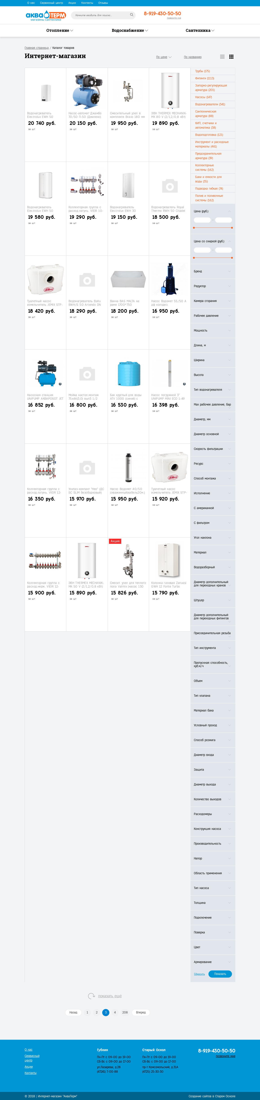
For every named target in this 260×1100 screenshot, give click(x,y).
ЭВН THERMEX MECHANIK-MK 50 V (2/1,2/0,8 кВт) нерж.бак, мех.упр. (86, 586)
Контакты (87, 2)
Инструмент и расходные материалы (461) (212, 144)
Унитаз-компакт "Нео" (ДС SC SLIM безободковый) (86, 490)
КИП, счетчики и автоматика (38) (206, 125)
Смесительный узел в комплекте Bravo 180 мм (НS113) (127, 117)
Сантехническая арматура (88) (205, 114)
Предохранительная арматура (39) (208, 156)
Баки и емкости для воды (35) (208, 179)
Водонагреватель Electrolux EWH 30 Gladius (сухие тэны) (124, 211)
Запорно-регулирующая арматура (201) (211, 88)
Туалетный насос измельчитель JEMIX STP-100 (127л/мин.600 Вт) (45, 304)
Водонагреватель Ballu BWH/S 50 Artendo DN (85, 302)
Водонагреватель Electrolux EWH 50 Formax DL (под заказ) (42, 117)
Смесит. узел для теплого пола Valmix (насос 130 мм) (128, 586)
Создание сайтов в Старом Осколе (212, 1096)
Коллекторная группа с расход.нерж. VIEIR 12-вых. (43, 586)
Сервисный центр (51, 2)
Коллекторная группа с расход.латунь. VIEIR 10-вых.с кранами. (86, 211)
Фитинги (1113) (204, 78)
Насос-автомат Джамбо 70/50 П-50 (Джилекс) (85, 115)
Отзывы (103, 2)
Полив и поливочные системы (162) (209, 198)
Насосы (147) (203, 97)
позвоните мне (174, 18)
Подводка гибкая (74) (209, 188)
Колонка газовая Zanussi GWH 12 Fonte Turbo (168, 584)
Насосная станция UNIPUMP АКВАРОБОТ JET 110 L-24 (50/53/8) (45, 398)
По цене (161, 57)
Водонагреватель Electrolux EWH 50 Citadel (40, 211)
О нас (31, 2)
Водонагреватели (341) (210, 104)
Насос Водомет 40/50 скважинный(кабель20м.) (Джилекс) (127, 492)
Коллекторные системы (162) (204, 167)
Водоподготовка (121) (209, 135)
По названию (193, 57)
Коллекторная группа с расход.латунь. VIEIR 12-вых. (44, 492)
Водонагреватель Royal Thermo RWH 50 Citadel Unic (168, 211)
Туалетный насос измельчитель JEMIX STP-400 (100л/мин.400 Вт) (169, 492)
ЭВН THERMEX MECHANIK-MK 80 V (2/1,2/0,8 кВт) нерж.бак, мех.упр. (169, 117)
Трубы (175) (202, 71)
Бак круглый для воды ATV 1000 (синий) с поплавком (126, 398)
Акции (72, 2)
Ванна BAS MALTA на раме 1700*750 (124, 302)
